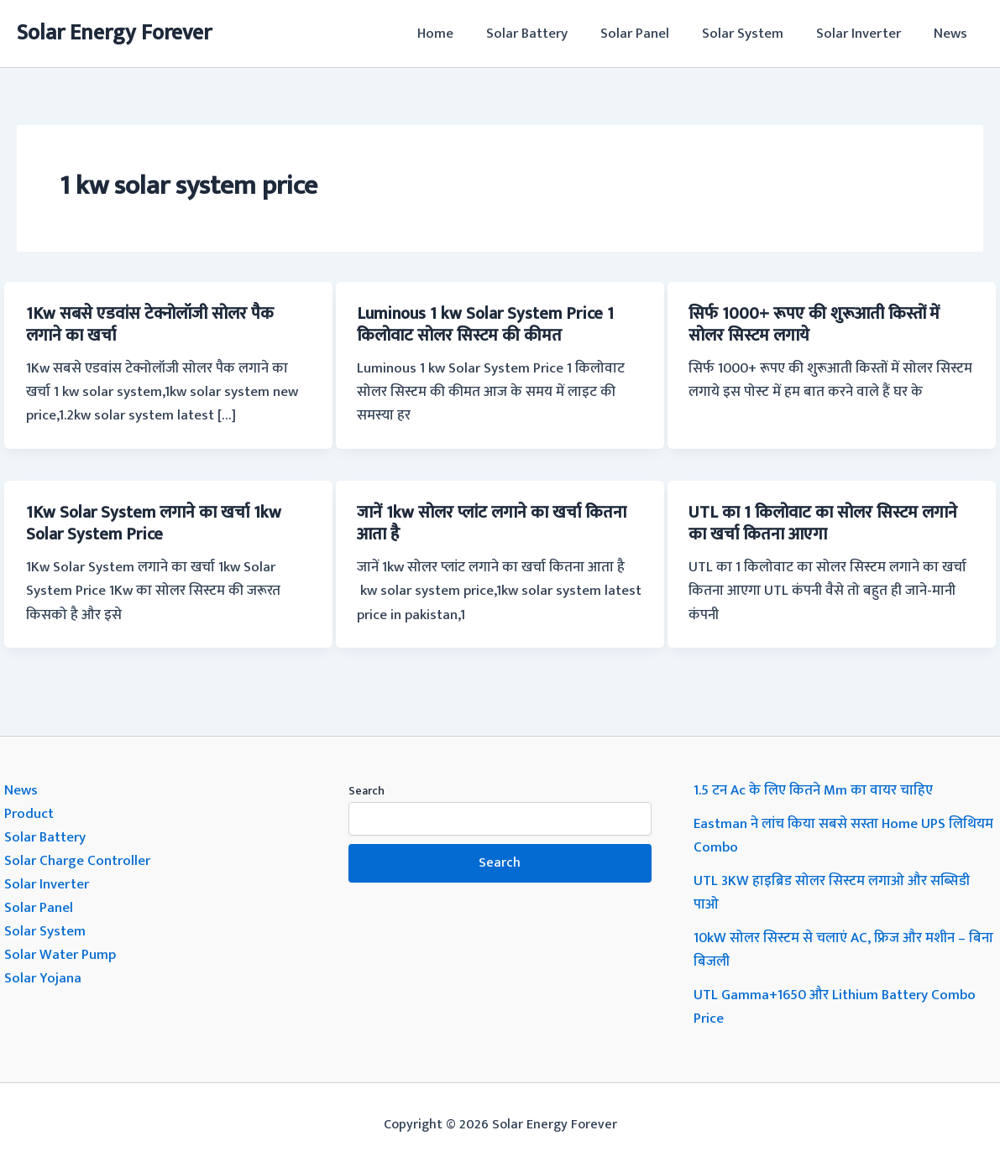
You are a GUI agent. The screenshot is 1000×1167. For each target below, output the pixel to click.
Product (29, 814)
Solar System (752, 33)
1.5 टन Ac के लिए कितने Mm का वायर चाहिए (813, 790)
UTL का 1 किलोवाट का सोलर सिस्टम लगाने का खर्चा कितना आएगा (822, 523)
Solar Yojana (42, 978)
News (952, 33)
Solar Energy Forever (114, 33)
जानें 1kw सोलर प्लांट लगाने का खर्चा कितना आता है (491, 523)
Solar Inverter (864, 33)
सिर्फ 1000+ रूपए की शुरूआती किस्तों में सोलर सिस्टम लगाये (814, 325)
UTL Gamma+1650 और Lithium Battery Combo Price (835, 1006)
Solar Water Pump (60, 954)
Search (366, 790)
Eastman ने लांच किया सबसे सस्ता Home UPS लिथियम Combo (843, 835)
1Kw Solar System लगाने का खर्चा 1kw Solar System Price (153, 523)
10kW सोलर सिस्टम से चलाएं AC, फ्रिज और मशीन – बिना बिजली (843, 949)
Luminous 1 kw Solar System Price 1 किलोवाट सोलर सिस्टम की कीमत (485, 325)
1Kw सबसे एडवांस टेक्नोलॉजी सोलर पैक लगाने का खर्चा (150, 325)
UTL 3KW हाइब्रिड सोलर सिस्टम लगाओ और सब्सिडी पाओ (832, 892)
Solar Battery (545, 33)
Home (458, 33)
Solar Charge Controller (77, 861)
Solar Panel (649, 33)
